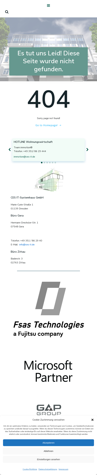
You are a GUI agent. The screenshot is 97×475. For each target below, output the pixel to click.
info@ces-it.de (27, 244)
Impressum (63, 469)
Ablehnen (48, 451)
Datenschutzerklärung (48, 469)
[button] (92, 419)
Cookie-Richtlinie (30, 469)
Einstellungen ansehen (48, 459)
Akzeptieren (48, 442)
